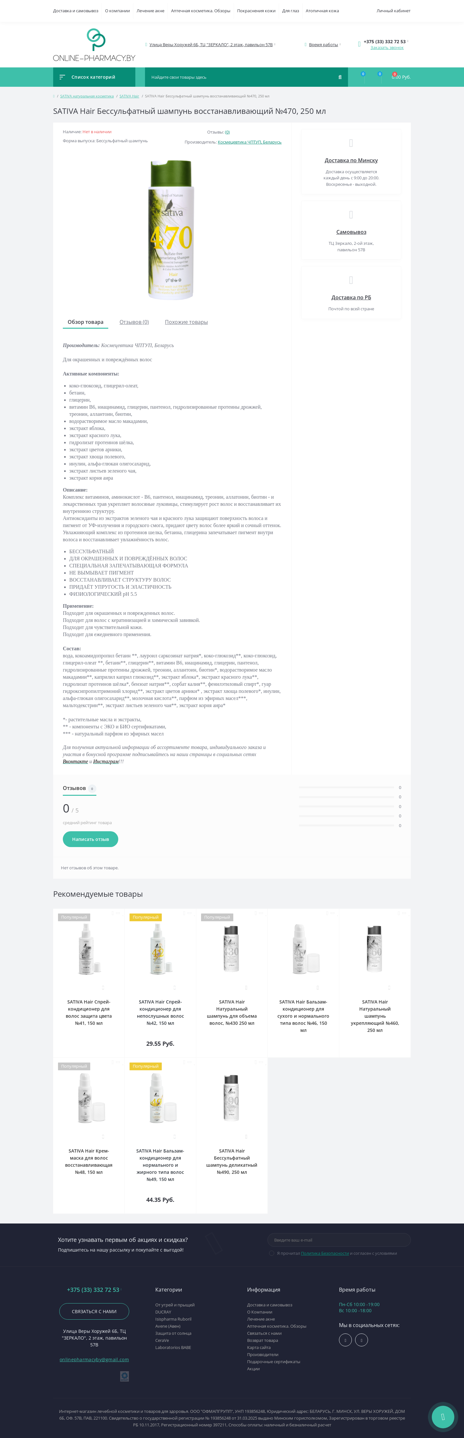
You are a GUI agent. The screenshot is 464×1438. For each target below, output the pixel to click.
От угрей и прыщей (175, 1305)
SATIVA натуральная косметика (87, 96)
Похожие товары (186, 321)
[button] (211, 44)
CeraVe (162, 1340)
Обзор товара (85, 321)
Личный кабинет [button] (394, 11)
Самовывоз (351, 231)
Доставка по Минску (351, 160)
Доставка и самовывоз (75, 11)
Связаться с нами (94, 1311)
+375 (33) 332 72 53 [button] (94, 1289)
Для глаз (290, 11)
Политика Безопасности (325, 1253)
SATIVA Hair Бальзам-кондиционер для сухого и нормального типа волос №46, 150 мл (303, 1016)
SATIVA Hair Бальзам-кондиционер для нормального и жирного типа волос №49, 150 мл (160, 1165)
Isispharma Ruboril (173, 1319)
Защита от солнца (173, 1333)
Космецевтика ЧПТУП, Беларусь (250, 142)
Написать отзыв (90, 839)
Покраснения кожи (256, 11)
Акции (253, 1369)
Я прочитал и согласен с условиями (337, 1253)
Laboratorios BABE (173, 1347)
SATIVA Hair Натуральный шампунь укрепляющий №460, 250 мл (375, 1016)
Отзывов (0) (134, 321)
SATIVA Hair (129, 96)
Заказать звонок (387, 47)
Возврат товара (262, 1340)
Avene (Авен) (167, 1326)
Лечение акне (150, 11)
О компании (117, 11)
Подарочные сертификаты (273, 1361)
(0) (227, 132)
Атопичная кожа (322, 11)
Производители (262, 1354)
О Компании (259, 1312)
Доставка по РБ (351, 297)
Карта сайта (259, 1347)
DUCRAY (163, 1312)
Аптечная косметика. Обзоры (200, 11)
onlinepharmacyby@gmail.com (94, 1359)
